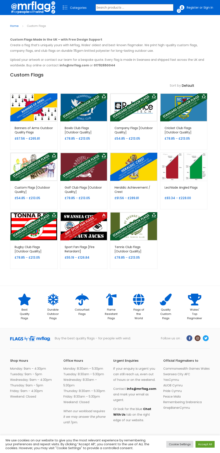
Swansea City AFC (176, 374)
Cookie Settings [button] (180, 444)
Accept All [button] (205, 444)
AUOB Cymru (173, 385)
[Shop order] (196, 85)
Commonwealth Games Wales (186, 368)
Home (14, 26)
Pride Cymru (172, 391)
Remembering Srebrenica (182, 402)
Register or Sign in (196, 8)
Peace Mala (172, 396)
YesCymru (171, 380)
